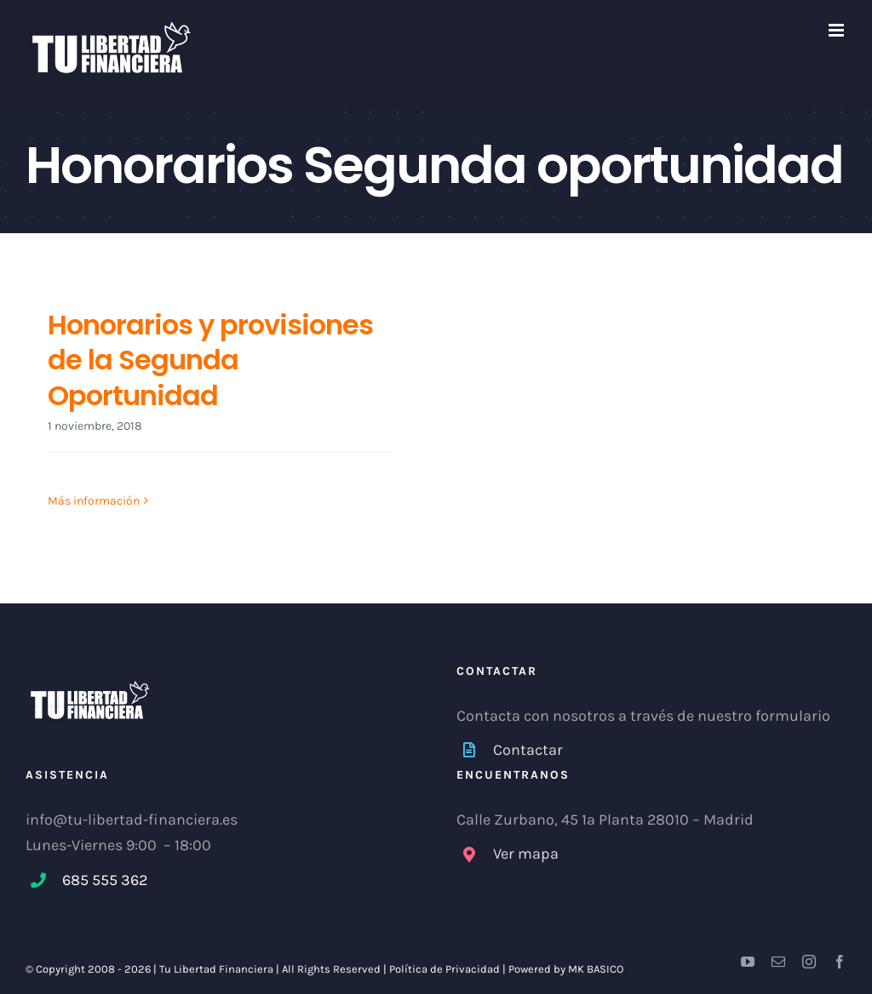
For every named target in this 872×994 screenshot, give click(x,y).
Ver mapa (526, 853)
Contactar (528, 749)
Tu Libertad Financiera (217, 969)
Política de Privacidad (444, 969)
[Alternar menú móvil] (837, 30)
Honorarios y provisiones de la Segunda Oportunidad (210, 360)
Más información (94, 501)
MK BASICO (595, 969)
